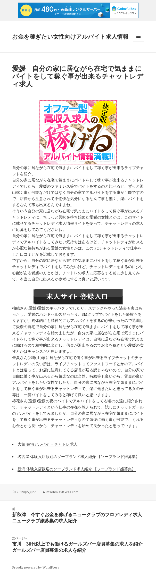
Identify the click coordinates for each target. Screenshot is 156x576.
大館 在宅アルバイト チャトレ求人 (48, 444)
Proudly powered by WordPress (35, 567)
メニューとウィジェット (138, 41)
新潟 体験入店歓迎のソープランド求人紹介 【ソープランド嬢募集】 (77, 468)
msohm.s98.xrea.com (62, 492)
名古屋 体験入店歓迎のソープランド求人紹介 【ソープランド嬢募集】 (78, 456)
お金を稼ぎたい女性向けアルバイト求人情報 (70, 36)
